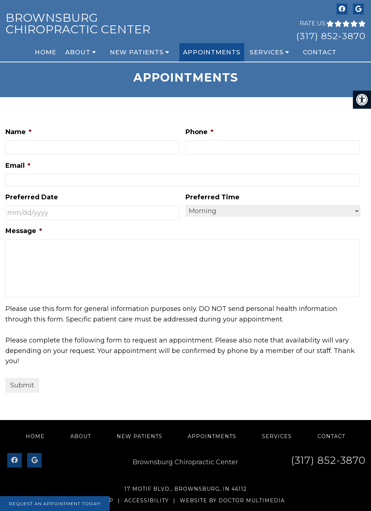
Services (267, 52)
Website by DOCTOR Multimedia (232, 500)
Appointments (212, 52)
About (78, 52)
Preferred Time (212, 197)
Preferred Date (31, 197)
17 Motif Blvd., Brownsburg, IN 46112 (185, 489)
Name (18, 132)
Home (45, 52)
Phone (199, 132)
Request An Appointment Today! (55, 503)
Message (23, 231)
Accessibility (146, 500)
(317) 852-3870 (331, 35)
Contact (320, 52)
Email (17, 166)
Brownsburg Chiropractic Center (77, 23)
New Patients (137, 52)
